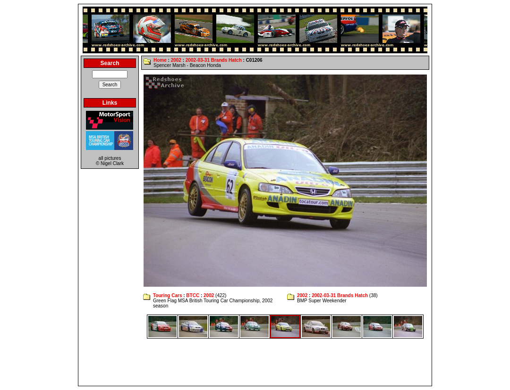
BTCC (192, 295)
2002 (176, 60)
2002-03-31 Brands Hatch (214, 60)
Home (160, 60)
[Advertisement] (255, 362)
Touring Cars (167, 295)
